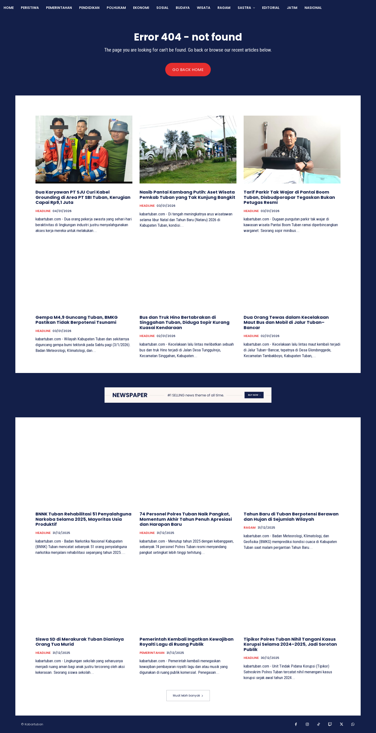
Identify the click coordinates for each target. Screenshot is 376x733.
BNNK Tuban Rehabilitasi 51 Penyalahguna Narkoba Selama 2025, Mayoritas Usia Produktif (83, 519)
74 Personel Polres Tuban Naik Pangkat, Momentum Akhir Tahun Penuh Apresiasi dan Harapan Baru (186, 519)
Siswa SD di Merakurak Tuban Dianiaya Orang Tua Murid (79, 641)
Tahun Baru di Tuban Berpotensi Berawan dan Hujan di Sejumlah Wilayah (291, 516)
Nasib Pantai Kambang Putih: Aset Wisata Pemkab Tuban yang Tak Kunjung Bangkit (187, 194)
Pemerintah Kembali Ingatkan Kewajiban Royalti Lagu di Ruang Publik (187, 641)
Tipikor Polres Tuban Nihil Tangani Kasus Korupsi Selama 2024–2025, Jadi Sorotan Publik (290, 644)
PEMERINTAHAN (152, 653)
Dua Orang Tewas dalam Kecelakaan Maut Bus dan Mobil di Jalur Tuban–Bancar (286, 322)
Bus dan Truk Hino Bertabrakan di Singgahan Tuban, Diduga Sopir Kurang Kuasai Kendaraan (184, 322)
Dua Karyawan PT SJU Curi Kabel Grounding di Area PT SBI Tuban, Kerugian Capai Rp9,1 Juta (82, 197)
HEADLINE (43, 211)
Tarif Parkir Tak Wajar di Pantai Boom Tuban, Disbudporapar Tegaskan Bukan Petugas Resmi (289, 197)
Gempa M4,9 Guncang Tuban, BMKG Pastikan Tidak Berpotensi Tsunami (76, 319)
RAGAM (250, 528)
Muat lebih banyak (188, 695)
